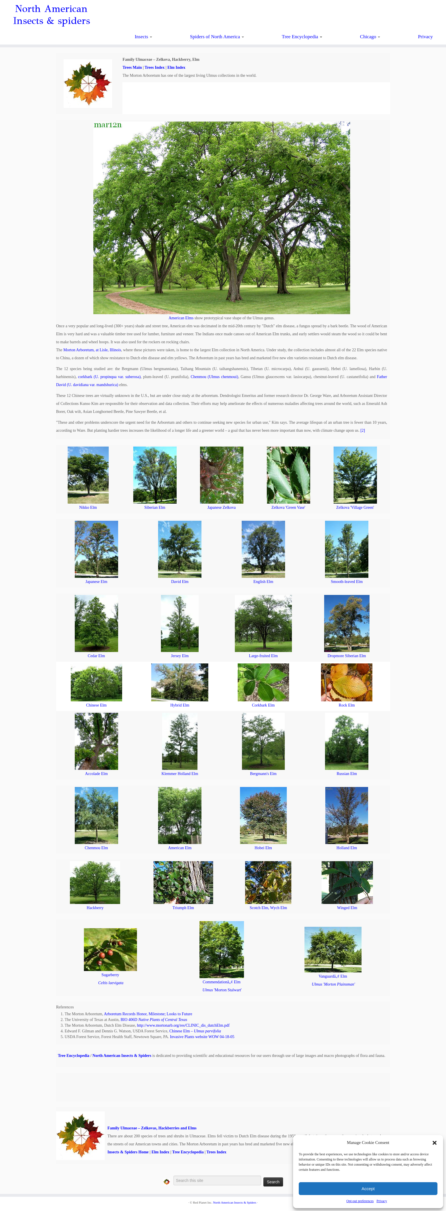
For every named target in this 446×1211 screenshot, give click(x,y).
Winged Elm (347, 908)
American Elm (179, 848)
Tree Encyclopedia (302, 36)
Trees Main (132, 67)
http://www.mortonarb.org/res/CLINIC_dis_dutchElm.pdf (183, 1025)
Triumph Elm (183, 908)
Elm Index (176, 67)
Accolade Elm (96, 774)
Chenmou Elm (96, 848)
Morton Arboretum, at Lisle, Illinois (92, 350)
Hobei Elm (263, 848)
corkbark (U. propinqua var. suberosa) (109, 377)
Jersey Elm (180, 656)
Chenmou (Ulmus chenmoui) (214, 377)
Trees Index (155, 67)
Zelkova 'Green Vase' (288, 507)
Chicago (370, 36)
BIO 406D (153, 1020)
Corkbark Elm (263, 705)
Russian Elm (347, 774)
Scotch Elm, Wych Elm (268, 908)
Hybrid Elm (179, 705)
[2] (362, 430)
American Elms (181, 318)
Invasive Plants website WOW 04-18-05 (202, 1037)
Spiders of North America (217, 36)
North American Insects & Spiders (121, 1055)
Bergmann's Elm (263, 774)
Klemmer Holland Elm (180, 774)
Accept (368, 1188)
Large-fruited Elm (263, 656)
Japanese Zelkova (221, 507)
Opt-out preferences (360, 1201)
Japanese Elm (96, 582)
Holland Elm (346, 848)
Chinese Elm (96, 705)
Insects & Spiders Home (128, 1152)
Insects (143, 36)
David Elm (180, 582)
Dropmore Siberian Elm (347, 656)
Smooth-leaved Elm (347, 582)
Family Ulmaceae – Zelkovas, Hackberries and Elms (152, 1128)
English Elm (263, 582)
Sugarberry (110, 975)
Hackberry (95, 908)
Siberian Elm (155, 507)
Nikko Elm (88, 507)
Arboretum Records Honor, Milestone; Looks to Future (148, 1014)
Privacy (381, 1201)
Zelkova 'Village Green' (355, 507)
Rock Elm (347, 705)
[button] (434, 1143)
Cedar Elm (96, 656)
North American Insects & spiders (51, 15)
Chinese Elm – (195, 1031)
